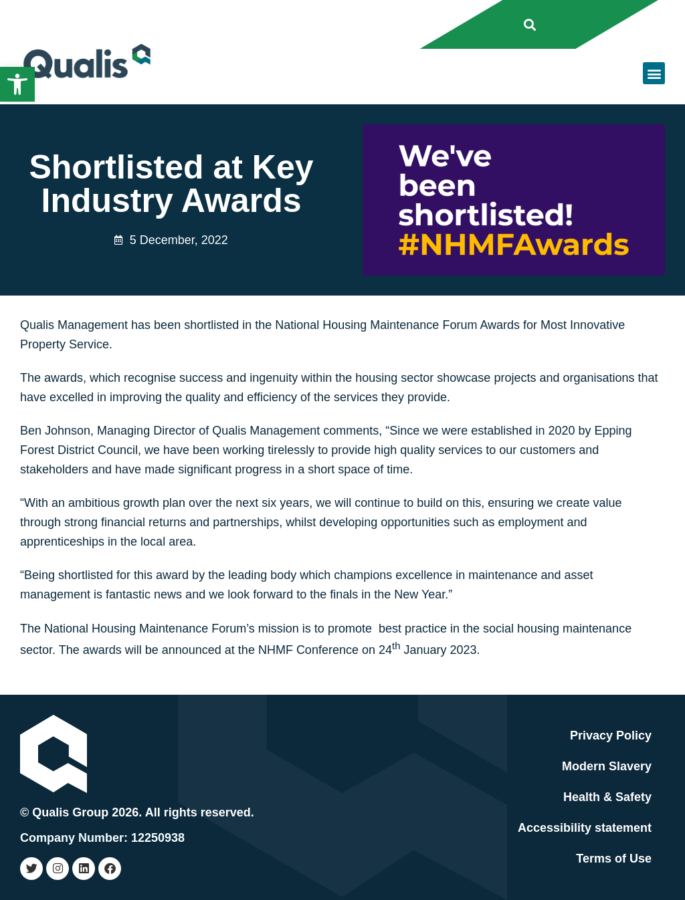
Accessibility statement (585, 827)
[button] (17, 84)
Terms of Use (614, 858)
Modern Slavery (607, 766)
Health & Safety (607, 797)
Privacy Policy (611, 735)
